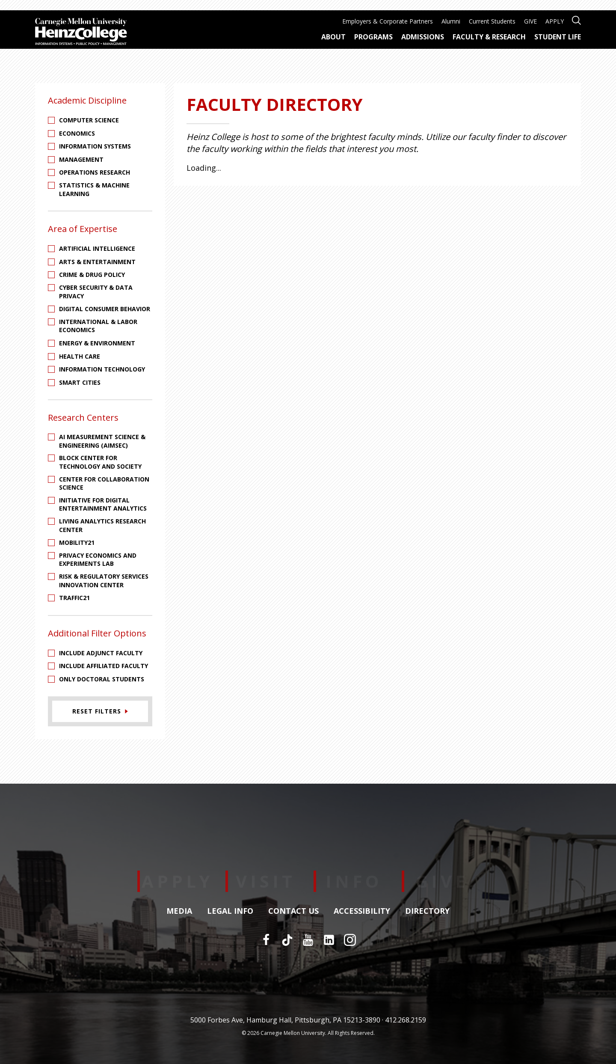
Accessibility (362, 911)
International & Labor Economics (98, 326)
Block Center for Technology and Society (100, 462)
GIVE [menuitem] (530, 21)
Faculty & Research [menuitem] (489, 36)
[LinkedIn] (329, 940)
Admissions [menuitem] (422, 36)
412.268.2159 (405, 1020)
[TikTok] (287, 940)
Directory (427, 911)
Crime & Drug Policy (92, 274)
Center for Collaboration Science (104, 483)
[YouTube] (308, 940)
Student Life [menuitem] (557, 36)
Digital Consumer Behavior (104, 309)
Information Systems (95, 146)
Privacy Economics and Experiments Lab (97, 559)
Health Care (79, 356)
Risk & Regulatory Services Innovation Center (103, 580)
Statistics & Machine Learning (94, 189)
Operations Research (94, 172)
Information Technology (102, 369)
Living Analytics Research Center (102, 525)
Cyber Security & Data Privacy (96, 291)
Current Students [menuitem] (492, 21)
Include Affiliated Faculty (103, 666)
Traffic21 (74, 598)
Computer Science (89, 120)
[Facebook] (266, 940)
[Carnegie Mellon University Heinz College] (81, 32)
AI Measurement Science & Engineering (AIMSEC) (102, 441)
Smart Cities (80, 382)
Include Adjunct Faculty (100, 653)
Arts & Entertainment (97, 262)
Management (81, 159)
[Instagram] (350, 940)
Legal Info (230, 911)
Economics (77, 133)
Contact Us (293, 911)
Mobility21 (77, 542)
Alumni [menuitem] (450, 21)
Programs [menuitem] (373, 36)
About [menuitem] (333, 36)
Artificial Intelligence (97, 248)
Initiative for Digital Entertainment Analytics (103, 504)
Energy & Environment (97, 343)
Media (179, 911)
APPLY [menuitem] (554, 21)
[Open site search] (576, 19)
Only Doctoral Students (101, 679)
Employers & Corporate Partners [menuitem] (387, 21)
